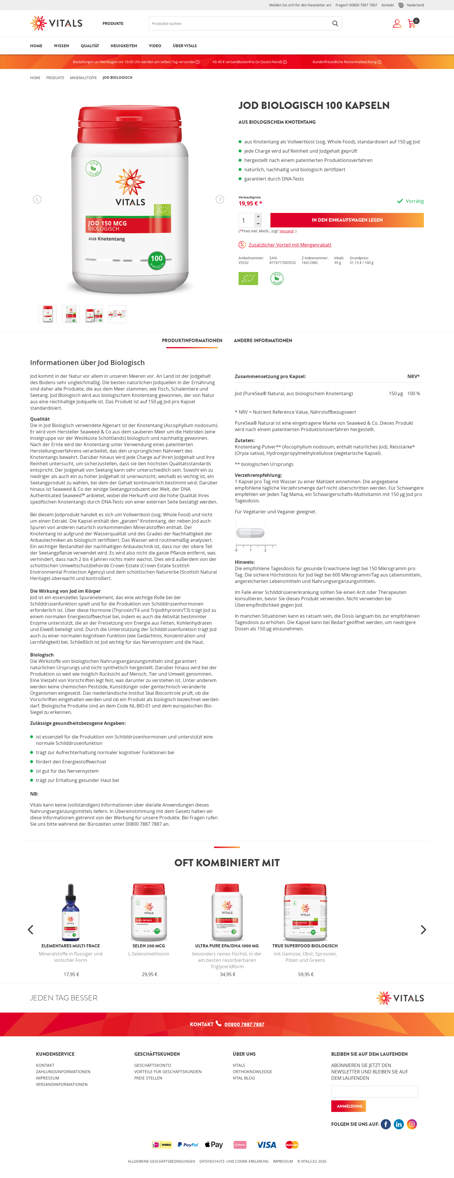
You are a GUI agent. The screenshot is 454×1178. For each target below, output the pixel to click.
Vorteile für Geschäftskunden (168, 1071)
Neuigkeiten (124, 46)
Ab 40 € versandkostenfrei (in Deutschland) (250, 61)
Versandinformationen (62, 1084)
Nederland (411, 5)
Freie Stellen (148, 1078)
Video (155, 46)
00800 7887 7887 (363, 5)
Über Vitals (185, 46)
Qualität (90, 46)
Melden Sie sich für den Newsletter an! (300, 5)
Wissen (61, 46)
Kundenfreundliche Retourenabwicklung (347, 61)
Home (36, 46)
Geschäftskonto (152, 1065)
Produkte (112, 23)
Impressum (47, 1078)
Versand (286, 231)
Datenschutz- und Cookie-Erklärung (234, 1161)
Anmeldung (350, 1106)
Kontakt (388, 5)
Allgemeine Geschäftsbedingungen (161, 1161)
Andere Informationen (263, 340)
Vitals (239, 1065)
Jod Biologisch (117, 77)
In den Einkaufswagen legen (347, 220)
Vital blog (244, 1078)
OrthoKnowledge (252, 1071)
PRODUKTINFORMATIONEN (192, 340)
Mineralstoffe (83, 77)
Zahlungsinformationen (63, 1071)
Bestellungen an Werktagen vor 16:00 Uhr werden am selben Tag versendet (136, 61)
